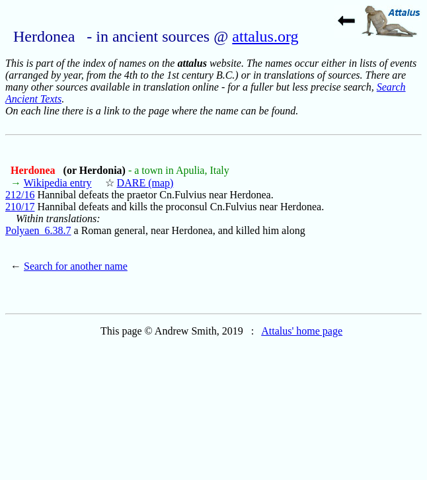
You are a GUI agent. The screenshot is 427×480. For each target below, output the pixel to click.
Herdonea (34, 170)
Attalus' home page (301, 331)
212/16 (19, 194)
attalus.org (265, 36)
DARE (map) (145, 182)
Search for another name (76, 266)
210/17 (19, 206)
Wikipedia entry (58, 182)
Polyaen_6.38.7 (38, 230)
